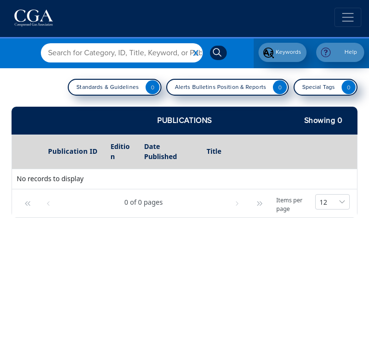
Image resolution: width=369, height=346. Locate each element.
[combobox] (332, 202)
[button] (26, 204)
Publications (184, 120)
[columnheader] (29, 152)
